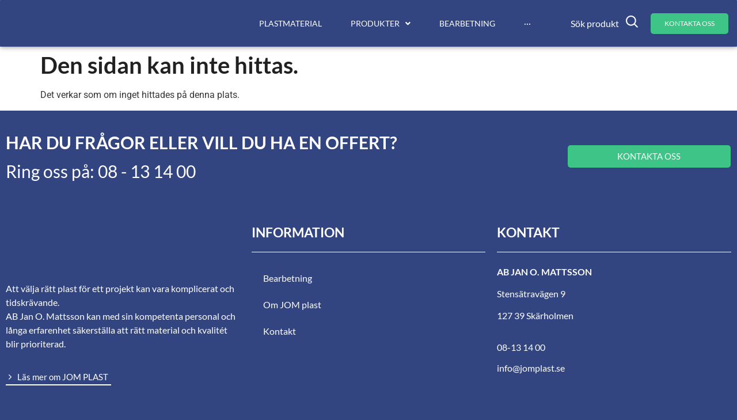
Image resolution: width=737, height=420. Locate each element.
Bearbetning (287, 278)
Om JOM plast (292, 304)
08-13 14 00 (521, 347)
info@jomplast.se (531, 367)
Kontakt (279, 331)
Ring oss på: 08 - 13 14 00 (101, 171)
